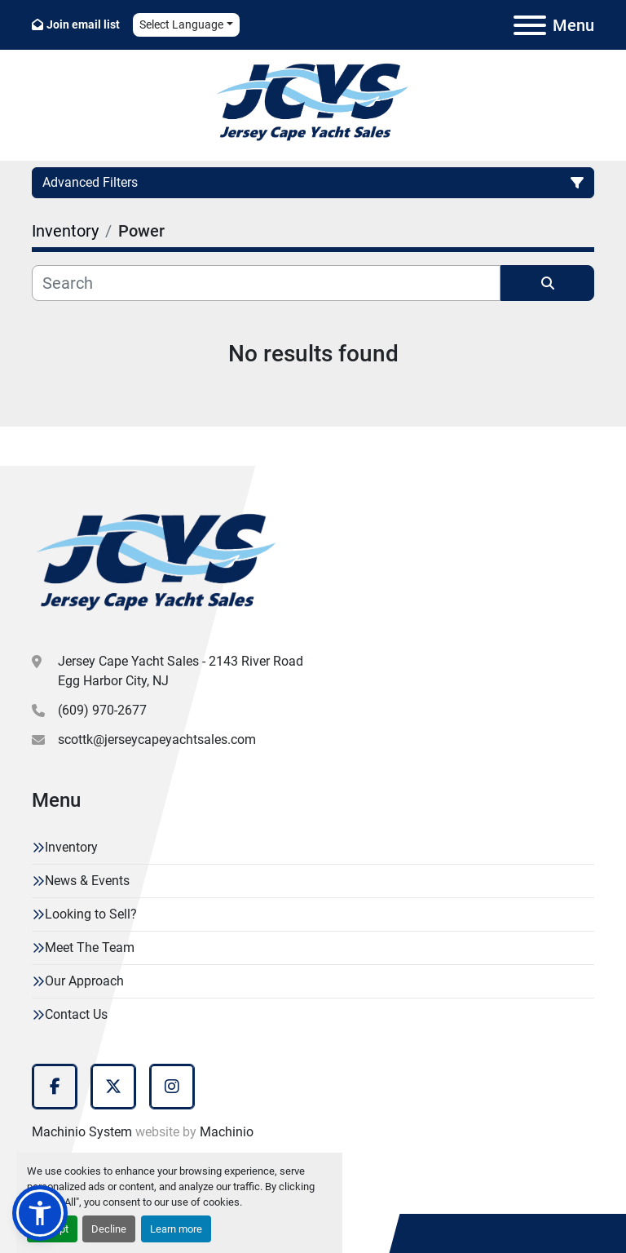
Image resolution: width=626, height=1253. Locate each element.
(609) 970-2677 (102, 710)
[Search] (266, 283)
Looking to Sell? (91, 914)
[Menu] (530, 25)
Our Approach (84, 981)
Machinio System (82, 1132)
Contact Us (76, 1014)
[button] (40, 1213)
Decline (108, 1229)
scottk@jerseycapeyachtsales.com (157, 739)
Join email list (83, 24)
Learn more (176, 1229)
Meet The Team (89, 947)
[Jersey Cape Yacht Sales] (157, 565)
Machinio (226, 1132)
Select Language (181, 24)
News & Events (87, 880)
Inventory (71, 847)
